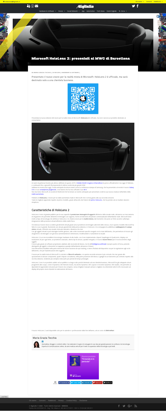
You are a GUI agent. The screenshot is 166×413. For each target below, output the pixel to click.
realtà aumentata (38, 194)
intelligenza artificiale (99, 244)
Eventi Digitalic (112, 11)
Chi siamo (139, 1)
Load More (4, 396)
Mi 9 (85, 190)
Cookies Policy (71, 400)
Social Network (72, 11)
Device (60, 11)
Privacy (61, 400)
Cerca (123, 11)
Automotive (91, 11)
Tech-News (101, 11)
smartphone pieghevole (48, 190)
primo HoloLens (96, 200)
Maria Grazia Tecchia (42, 72)
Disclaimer (83, 400)
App (83, 11)
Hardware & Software (46, 11)
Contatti (149, 1)
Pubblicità (157, 1)
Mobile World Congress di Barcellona (89, 183)
